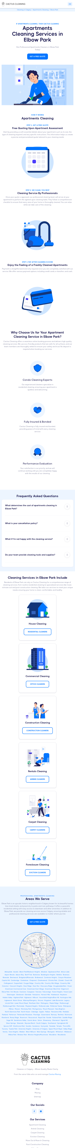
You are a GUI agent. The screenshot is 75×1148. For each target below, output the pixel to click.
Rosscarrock (32, 1017)
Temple (59, 1026)
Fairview (39, 992)
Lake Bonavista (57, 1000)
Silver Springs (11, 1023)
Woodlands (62, 1034)
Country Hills (39, 983)
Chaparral (33, 980)
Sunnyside (44, 1026)
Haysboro (63, 994)
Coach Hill (68, 980)
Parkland (5, 1014)
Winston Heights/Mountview (38, 1034)
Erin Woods (15, 992)
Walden (22, 1032)
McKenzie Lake (44, 1006)
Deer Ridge (27, 986)
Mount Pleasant (48, 1009)
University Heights (25, 1029)
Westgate (51, 1032)
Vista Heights (13, 1032)
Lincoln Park (9, 1003)
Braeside (6, 977)
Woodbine (52, 1034)
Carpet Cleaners (37, 830)
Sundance (36, 1026)
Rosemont (23, 1017)
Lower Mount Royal (21, 1003)
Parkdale (66, 1012)
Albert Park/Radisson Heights (29, 972)
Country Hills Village (52, 983)
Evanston (23, 992)
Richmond (68, 1014)
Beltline (59, 975)
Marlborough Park (9, 1006)
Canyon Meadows (64, 977)
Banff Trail (28, 975)
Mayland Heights (31, 1006)
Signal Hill (64, 1020)
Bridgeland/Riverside (26, 977)
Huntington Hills (65, 997)
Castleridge (15, 980)
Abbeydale (8, 972)
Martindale (20, 1006)
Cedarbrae (24, 980)
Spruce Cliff (8, 1026)
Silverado (20, 1023)
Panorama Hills (56, 1012)
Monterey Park (26, 1009)
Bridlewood (39, 977)
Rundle (48, 1017)
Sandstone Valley (20, 1020)
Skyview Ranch (30, 1023)
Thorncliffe (66, 1026)
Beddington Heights (48, 975)
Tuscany (5, 1029)
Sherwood (56, 1020)
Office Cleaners (37, 684)
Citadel (61, 980)
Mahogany (44, 1003)
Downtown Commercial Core (15, 989)
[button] (70, 4)
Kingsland (47, 1000)
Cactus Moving (55, 1074)
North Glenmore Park (12, 1012)
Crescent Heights (16, 986)
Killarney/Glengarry (30, 1000)
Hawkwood (55, 994)
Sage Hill (10, 1020)
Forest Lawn (68, 992)
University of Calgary (40, 1029)
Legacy (67, 1000)
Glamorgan (11, 994)
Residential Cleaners (37, 632)
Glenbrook (20, 994)
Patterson (12, 1014)
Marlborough (64, 1003)
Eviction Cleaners (37, 873)
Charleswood (42, 980)
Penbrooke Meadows (24, 1014)
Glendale (28, 994)
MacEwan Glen (34, 1003)
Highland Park (18, 997)
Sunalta (28, 1026)
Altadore (44, 972)
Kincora (40, 1000)
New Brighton (60, 1009)
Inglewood (8, 1000)
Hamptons (36, 994)
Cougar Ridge (29, 983)
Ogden (41, 1012)
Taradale (52, 1026)
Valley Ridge (67, 1029)
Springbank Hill (62, 1023)
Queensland (45, 1014)
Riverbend (5, 1017)
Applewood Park (54, 972)
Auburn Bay (20, 975)
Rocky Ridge (14, 1017)
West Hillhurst (31, 1032)
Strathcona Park (19, 1026)
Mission (17, 1009)
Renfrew (61, 1014)
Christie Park (52, 980)
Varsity (5, 1032)
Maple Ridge (54, 1003)
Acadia (15, 972)
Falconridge (47, 992)
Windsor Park (22, 1034)
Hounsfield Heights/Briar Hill (49, 997)
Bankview (36, 975)
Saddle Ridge (67, 1017)
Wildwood (67, 1032)
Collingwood (8, 983)
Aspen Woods (10, 975)
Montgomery (37, 1009)
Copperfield (18, 983)
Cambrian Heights (50, 977)
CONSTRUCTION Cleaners (37, 731)
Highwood (27, 997)
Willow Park (12, 1034)
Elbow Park (6, 992)
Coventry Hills (65, 983)
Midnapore (67, 1006)
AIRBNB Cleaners (37, 779)
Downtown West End (52, 989)
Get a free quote (37, 56)
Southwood (52, 1023)
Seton (40, 1020)
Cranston (5, 986)
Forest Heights (57, 992)
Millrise (11, 1009)
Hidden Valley (7, 997)
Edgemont (65, 989)
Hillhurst (35, 997)
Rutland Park (56, 1017)
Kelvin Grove (17, 1000)
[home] (16, 4)
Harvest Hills (45, 994)
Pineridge (36, 1014)
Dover (70, 986)
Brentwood (14, 977)
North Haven (25, 1012)
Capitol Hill (6, 980)
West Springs (41, 1032)
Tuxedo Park (13, 1029)
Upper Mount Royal (55, 1029)
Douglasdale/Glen (59, 986)
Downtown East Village (35, 989)
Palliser (47, 1012)
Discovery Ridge (46, 986)
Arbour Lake (65, 972)
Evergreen (31, 992)
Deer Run (36, 986)
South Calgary (41, 1023)
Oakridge (34, 1012)
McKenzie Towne (56, 1006)
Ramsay (54, 1014)
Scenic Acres (32, 1020)
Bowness (66, 975)
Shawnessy (47, 1020)
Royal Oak (41, 1017)
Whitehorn (59, 1032)
